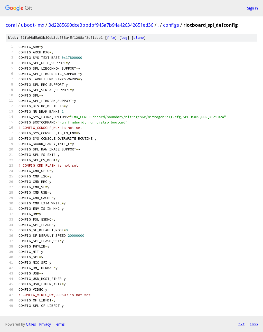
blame (139, 37)
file (111, 37)
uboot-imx (32, 25)
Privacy (45, 324)
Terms (59, 324)
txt (241, 324)
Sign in (252, 8)
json (254, 324)
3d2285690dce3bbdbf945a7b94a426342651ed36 (101, 25)
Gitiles (31, 324)
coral (11, 25)
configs (171, 25)
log (124, 37)
